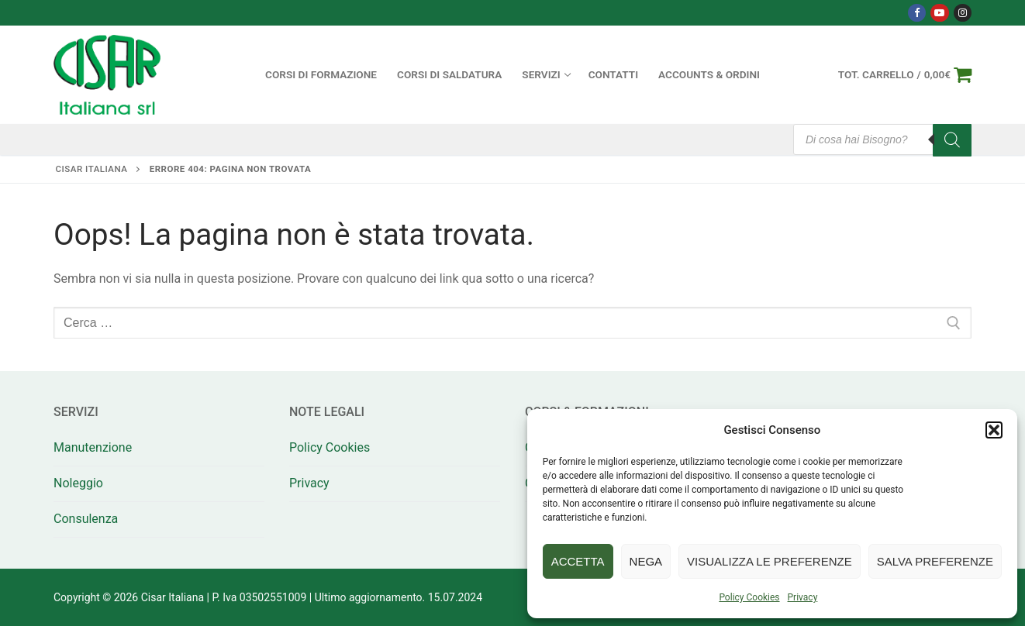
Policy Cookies (749, 597)
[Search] (952, 140)
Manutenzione (92, 447)
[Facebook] (917, 13)
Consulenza (85, 518)
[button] (994, 430)
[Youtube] (939, 13)
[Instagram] (963, 13)
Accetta (578, 561)
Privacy (803, 597)
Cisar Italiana (92, 168)
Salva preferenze (935, 561)
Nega (646, 561)
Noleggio (78, 483)
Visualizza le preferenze (769, 561)
